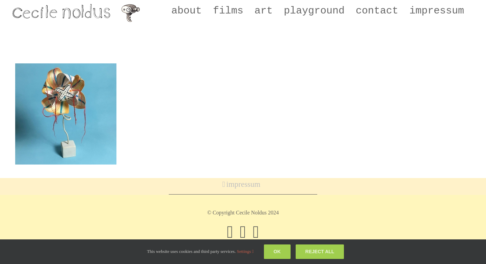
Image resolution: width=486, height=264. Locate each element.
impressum (243, 184)
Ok (277, 251)
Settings (245, 251)
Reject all (319, 251)
